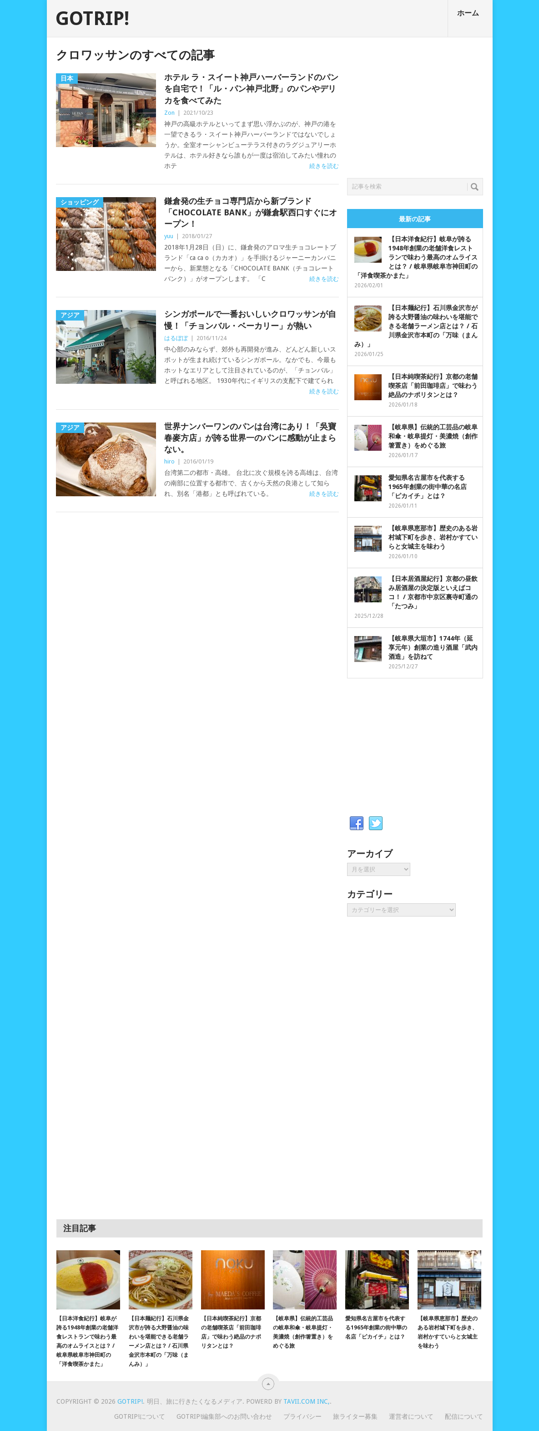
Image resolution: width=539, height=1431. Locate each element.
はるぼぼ (176, 338)
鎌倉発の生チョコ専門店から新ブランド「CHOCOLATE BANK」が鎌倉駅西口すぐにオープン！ (250, 212)
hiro (169, 461)
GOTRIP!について (139, 1416)
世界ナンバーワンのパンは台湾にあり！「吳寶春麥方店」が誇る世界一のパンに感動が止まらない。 (250, 438)
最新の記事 (415, 219)
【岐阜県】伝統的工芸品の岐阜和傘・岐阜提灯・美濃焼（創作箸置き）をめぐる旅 (433, 436)
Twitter (375, 823)
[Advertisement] (415, 105)
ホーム (468, 13)
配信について (464, 1416)
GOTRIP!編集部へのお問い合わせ (224, 1416)
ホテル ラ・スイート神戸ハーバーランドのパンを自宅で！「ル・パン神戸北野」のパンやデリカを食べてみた (251, 88)
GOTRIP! (92, 18)
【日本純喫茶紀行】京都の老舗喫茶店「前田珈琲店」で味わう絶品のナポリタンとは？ (433, 385)
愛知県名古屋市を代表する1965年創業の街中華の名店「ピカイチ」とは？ (427, 486)
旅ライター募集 (355, 1416)
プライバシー (302, 1416)
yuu (168, 236)
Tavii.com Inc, (306, 1401)
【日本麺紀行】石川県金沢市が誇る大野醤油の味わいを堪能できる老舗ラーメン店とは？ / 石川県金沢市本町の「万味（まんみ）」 (416, 326)
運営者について (411, 1416)
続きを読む (324, 166)
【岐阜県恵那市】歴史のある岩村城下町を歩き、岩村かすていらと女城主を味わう (433, 537)
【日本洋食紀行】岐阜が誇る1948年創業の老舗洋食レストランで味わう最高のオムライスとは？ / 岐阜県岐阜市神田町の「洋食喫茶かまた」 (416, 257)
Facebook (356, 823)
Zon (169, 112)
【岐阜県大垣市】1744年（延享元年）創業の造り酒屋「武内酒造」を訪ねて (433, 647)
